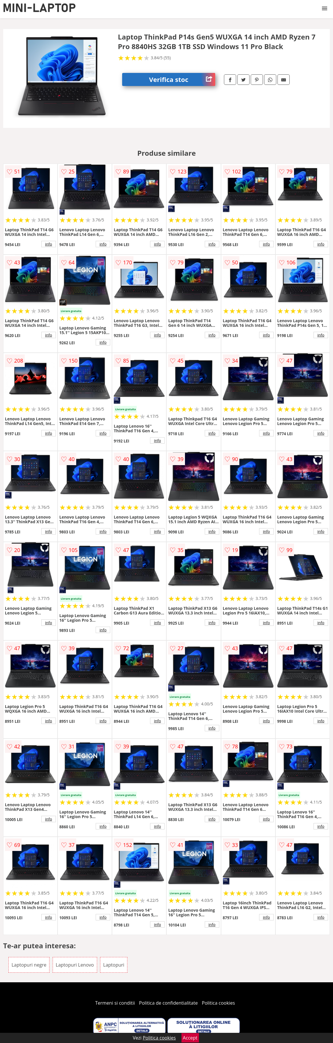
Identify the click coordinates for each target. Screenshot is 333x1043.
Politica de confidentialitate (168, 1003)
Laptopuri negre (29, 965)
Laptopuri (113, 965)
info (48, 244)
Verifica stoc (182, 79)
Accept (190, 1038)
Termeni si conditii (115, 1003)
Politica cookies (218, 1003)
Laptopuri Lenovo (75, 965)
